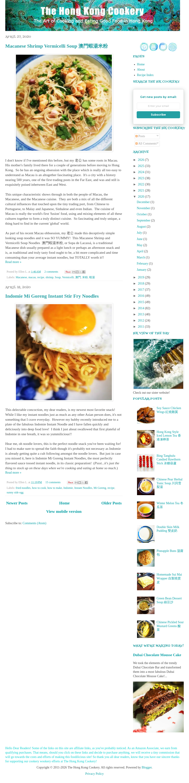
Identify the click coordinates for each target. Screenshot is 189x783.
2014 (141, 308)
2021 (141, 190)
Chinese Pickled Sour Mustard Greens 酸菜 (170, 625)
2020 (141, 196)
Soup (58, 277)
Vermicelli (68, 277)
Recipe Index (145, 75)
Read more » (13, 262)
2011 (141, 326)
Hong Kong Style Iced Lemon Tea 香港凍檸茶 (169, 435)
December (143, 202)
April (140, 251)
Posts (140, 136)
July (140, 232)
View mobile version (64, 511)
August (142, 226)
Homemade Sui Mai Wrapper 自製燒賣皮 (169, 578)
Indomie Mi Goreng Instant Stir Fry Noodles (52, 296)
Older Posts (111, 503)
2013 (141, 314)
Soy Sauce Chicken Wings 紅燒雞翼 (169, 410)
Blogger (147, 767)
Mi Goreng (100, 488)
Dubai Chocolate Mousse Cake (157, 655)
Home (64, 503)
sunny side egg (15, 492)
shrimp (50, 277)
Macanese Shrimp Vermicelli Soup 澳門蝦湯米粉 (56, 46)
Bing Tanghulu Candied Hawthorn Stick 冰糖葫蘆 (168, 459)
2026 (141, 160)
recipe (40, 277)
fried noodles (23, 488)
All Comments (146, 143)
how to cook (39, 488)
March (141, 257)
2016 (141, 296)
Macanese (21, 277)
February (143, 263)
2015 (141, 302)
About (141, 69)
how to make (54, 488)
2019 (141, 277)
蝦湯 (92, 277)
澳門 (78, 277)
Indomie (68, 488)
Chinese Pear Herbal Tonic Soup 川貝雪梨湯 (170, 483)
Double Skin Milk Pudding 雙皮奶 (168, 529)
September (144, 220)
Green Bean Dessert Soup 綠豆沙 (169, 600)
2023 (141, 178)
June (140, 239)
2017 (141, 289)
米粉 (85, 277)
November (144, 208)
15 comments (53, 482)
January (142, 269)
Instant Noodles (83, 488)
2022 (141, 184)
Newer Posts (16, 503)
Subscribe (158, 114)
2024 (141, 172)
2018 (141, 283)
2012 (141, 320)
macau (32, 277)
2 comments (51, 271)
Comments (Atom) (34, 523)
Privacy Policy (94, 773)
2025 (141, 166)
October (142, 214)
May (140, 245)
